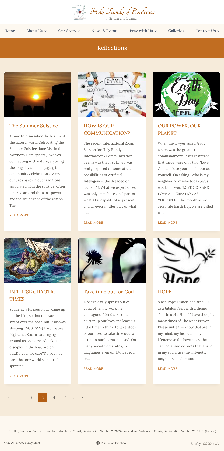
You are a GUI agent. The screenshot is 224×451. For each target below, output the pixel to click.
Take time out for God (109, 292)
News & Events (105, 30)
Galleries (176, 30)
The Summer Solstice (33, 126)
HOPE (165, 292)
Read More (19, 215)
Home (9, 30)
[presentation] (37, 94)
